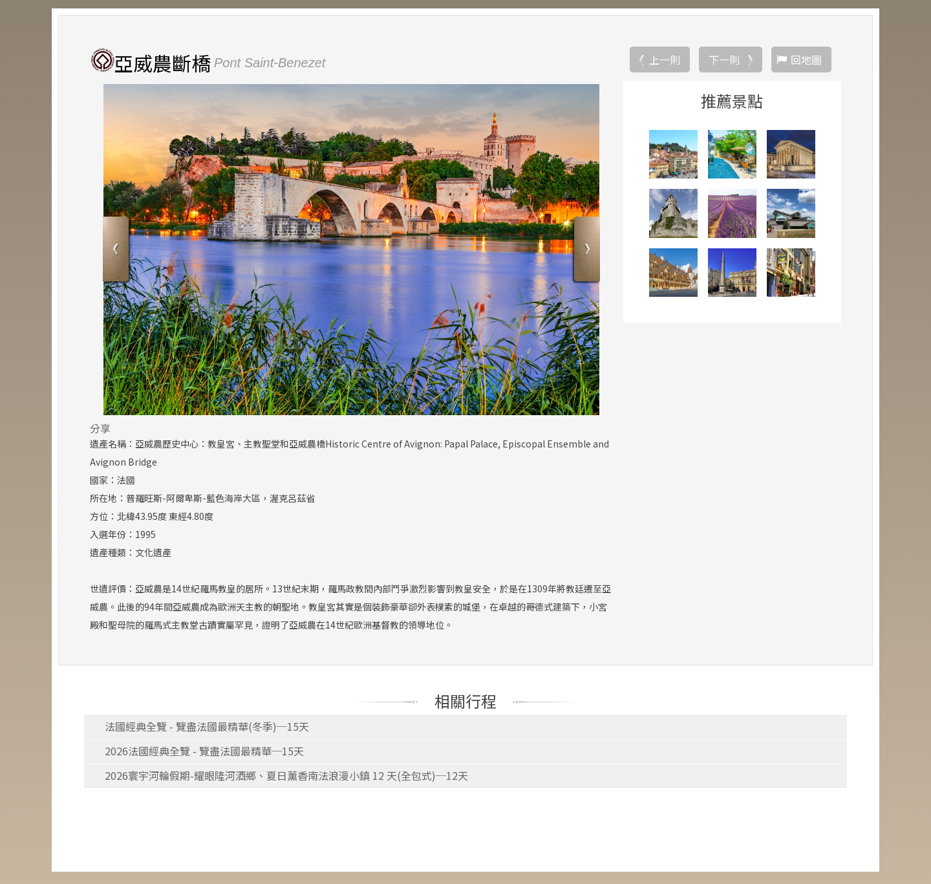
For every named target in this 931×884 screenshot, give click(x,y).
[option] (351, 251)
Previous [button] (117, 252)
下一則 (724, 61)
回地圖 (806, 61)
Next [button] (585, 252)
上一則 (664, 61)
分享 (100, 430)
